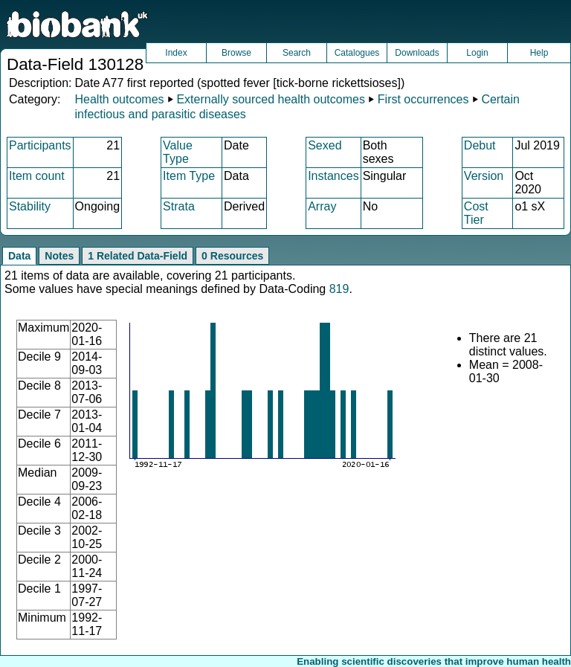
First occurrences (423, 99)
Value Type (178, 152)
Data (19, 256)
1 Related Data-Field (137, 256)
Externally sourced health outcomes (270, 99)
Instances (333, 176)
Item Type (189, 176)
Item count (37, 176)
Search (297, 53)
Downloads (417, 53)
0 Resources (232, 256)
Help (539, 53)
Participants (40, 145)
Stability (30, 206)
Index (176, 53)
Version (483, 176)
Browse (236, 53)
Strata (179, 206)
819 (339, 289)
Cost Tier (476, 213)
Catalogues (357, 53)
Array (322, 206)
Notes (59, 256)
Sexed (324, 145)
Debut (480, 145)
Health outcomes (119, 99)
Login (477, 53)
